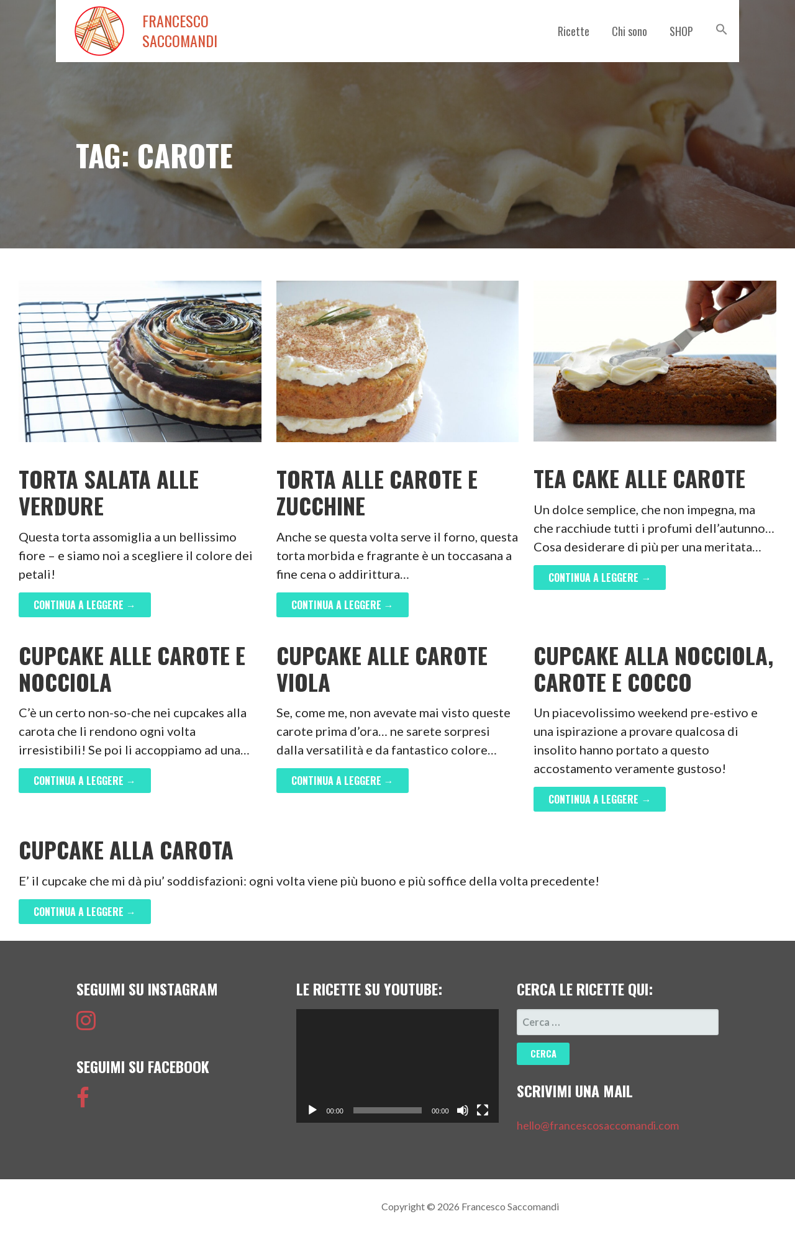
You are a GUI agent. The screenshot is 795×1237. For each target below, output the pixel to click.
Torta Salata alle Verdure (109, 492)
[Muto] (463, 1110)
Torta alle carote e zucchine (377, 492)
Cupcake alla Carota (126, 849)
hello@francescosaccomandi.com (598, 1125)
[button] (721, 29)
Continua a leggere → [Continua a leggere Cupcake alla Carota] (85, 911)
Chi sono (629, 31)
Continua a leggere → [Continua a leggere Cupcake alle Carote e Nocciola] (85, 780)
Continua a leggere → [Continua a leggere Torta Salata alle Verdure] (85, 604)
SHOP (681, 31)
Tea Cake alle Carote (639, 477)
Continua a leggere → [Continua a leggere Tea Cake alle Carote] (599, 577)
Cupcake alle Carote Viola (382, 668)
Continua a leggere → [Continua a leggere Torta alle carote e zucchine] (342, 604)
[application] (397, 1066)
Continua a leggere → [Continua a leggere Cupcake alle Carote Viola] (342, 780)
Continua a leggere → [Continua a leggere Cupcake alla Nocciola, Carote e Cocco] (599, 799)
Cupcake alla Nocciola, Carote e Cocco (653, 668)
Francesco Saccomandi (179, 31)
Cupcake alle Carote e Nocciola (132, 668)
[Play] (312, 1110)
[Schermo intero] (482, 1110)
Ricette (573, 31)
